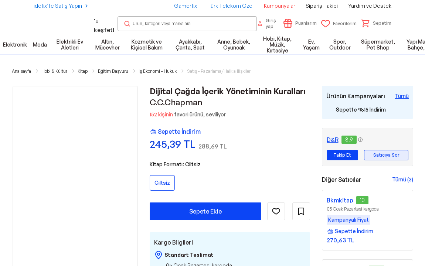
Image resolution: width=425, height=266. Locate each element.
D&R (333, 140)
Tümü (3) (402, 179)
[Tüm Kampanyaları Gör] (402, 96)
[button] (376, 23)
